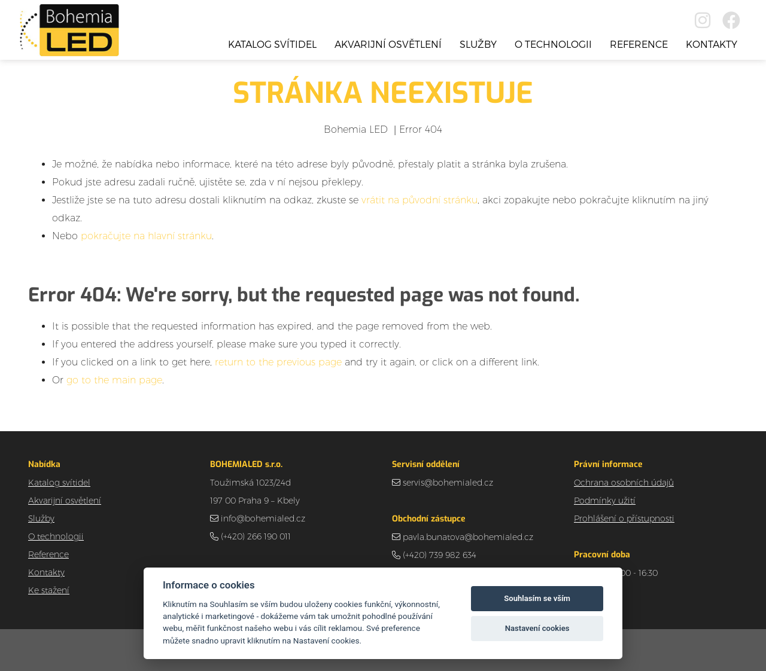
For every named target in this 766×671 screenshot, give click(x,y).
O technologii (553, 44)
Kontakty (711, 44)
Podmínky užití (605, 500)
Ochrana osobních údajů (624, 482)
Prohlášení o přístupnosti (624, 518)
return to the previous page (278, 362)
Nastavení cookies (537, 628)
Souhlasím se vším (537, 598)
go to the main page (114, 380)
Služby (478, 44)
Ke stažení (48, 590)
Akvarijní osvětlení (388, 44)
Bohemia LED (356, 129)
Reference (639, 44)
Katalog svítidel (272, 44)
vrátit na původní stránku (419, 200)
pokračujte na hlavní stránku (146, 236)
